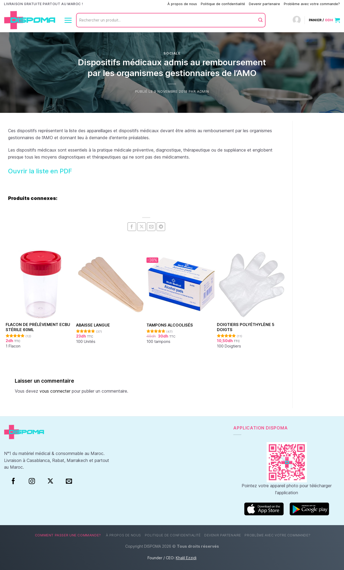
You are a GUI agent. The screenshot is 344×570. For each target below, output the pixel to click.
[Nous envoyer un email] (69, 481)
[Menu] (68, 20)
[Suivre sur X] (50, 481)
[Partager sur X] (141, 226)
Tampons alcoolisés (169, 325)
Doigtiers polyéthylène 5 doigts (245, 327)
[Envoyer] (260, 20)
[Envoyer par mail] (151, 226)
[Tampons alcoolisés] (181, 284)
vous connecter (55, 391)
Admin (203, 91)
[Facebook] (13, 481)
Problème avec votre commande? (312, 4)
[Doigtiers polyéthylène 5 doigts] (252, 284)
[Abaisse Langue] (111, 284)
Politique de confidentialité (223, 4)
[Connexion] (297, 20)
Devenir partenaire (264, 4)
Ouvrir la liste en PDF (40, 171)
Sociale (172, 53)
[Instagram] (32, 481)
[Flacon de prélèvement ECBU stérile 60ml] (41, 284)
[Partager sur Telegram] (160, 226)
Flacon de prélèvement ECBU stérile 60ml (38, 327)
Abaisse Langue (93, 325)
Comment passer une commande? (136, 4)
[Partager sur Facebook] (131, 226)
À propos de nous (182, 4)
